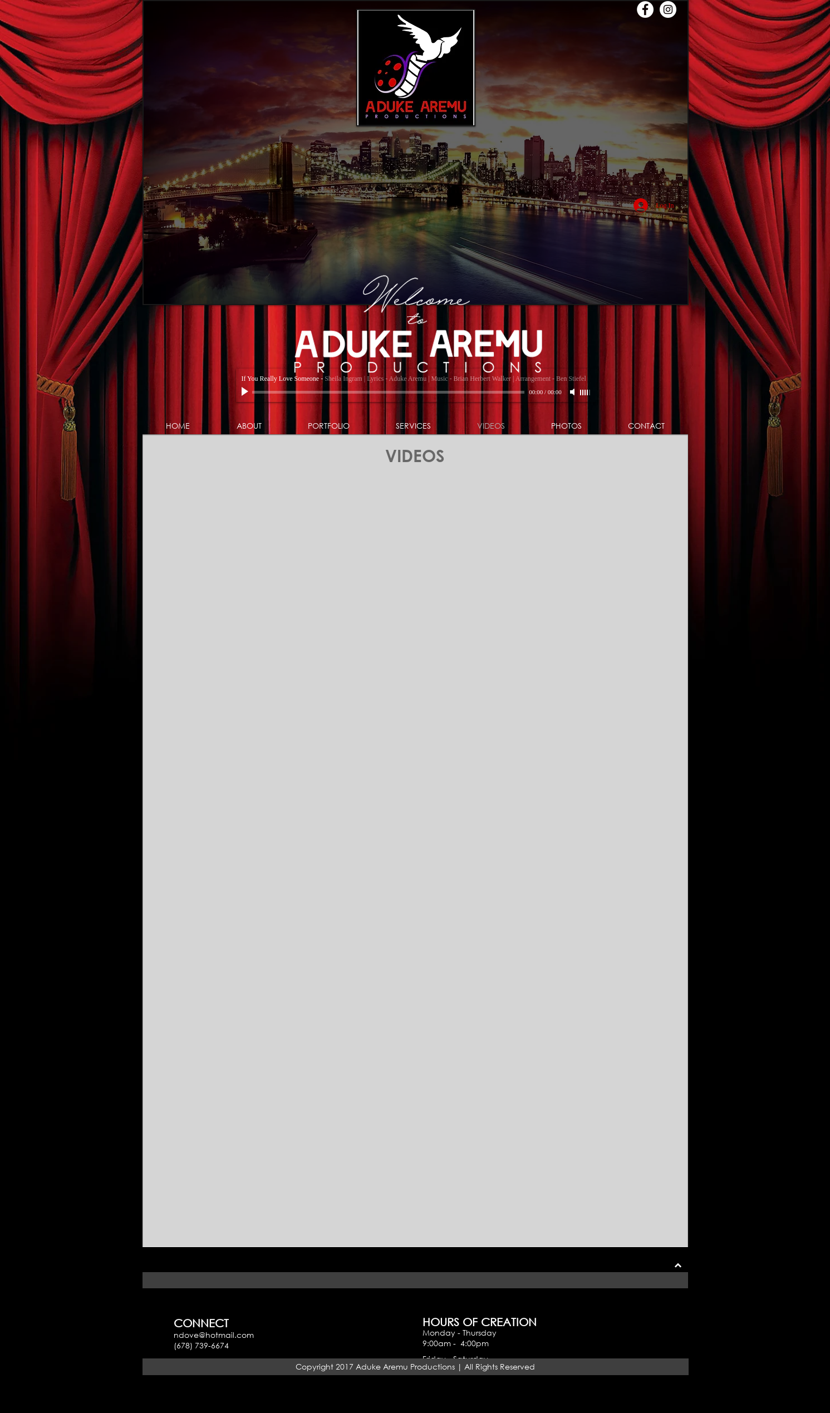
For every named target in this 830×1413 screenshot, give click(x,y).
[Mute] (573, 392)
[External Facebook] (280, 785)
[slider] (585, 392)
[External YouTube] (551, 785)
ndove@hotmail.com (214, 1334)
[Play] (246, 391)
